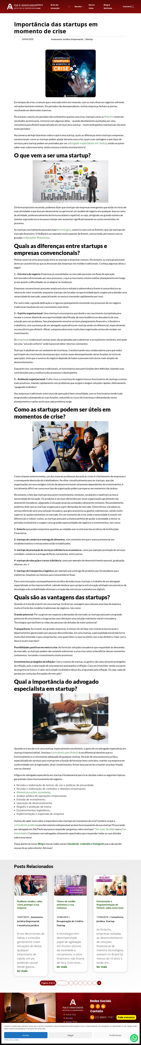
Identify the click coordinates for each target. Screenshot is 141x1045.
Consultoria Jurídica (28, 925)
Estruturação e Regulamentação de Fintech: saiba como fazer (110, 904)
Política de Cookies (11, 1040)
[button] (132, 6)
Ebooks (69, 1018)
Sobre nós (40, 7)
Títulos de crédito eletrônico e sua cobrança (66, 904)
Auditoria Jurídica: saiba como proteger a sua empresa (29, 904)
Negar (71, 1035)
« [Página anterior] (71, 983)
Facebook (73, 843)
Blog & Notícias (108, 7)
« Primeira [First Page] (62, 983)
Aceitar (25, 1035)
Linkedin (84, 843)
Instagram (98, 843)
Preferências (115, 1035)
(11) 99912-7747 (104, 1017)
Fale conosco (126, 1017)
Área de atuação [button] (60, 7)
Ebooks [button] (80, 6)
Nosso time (92, 7)
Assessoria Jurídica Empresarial (67, 39)
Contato (127, 6)
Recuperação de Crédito (70, 921)
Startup (89, 39)
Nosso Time (71, 1021)
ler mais (22, 971)
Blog (40, 843)
